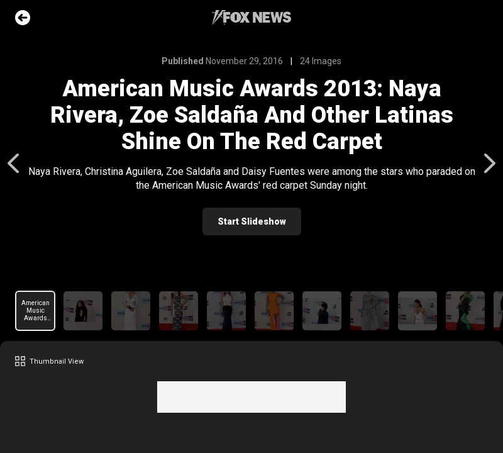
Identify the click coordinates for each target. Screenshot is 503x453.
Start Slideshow (252, 221)
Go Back (22, 17)
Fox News (251, 17)
